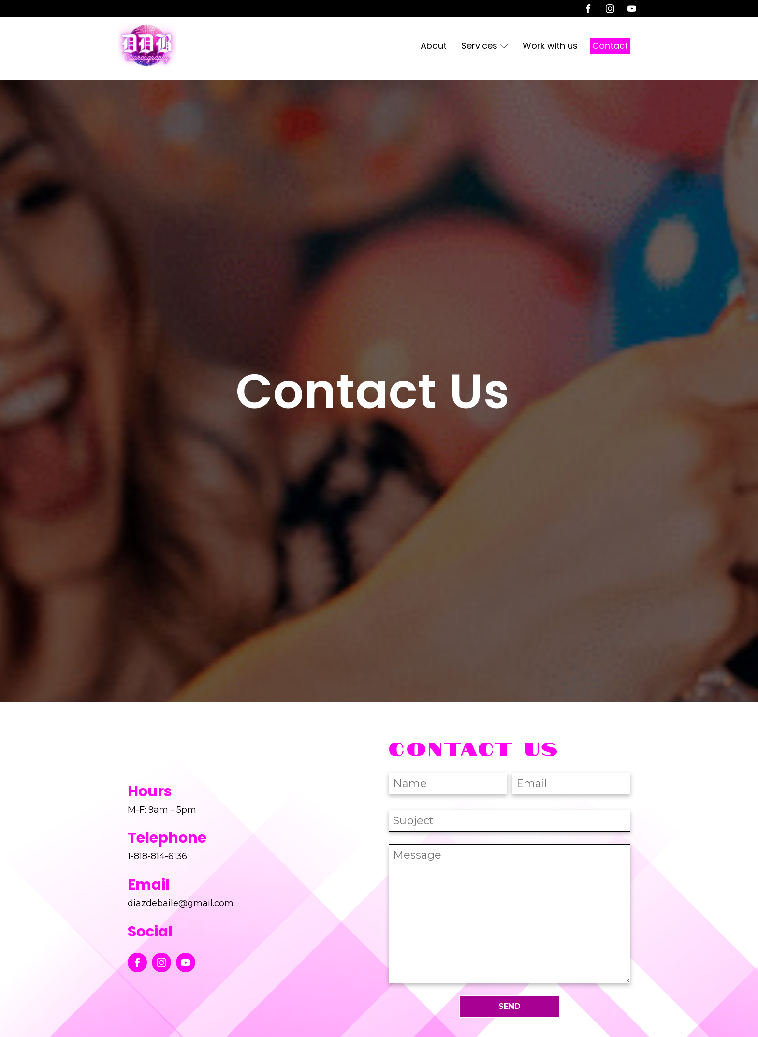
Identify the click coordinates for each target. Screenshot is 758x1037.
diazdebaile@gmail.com (180, 903)
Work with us (550, 46)
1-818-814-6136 (157, 856)
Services (484, 46)
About (434, 46)
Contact (610, 46)
